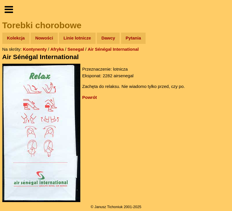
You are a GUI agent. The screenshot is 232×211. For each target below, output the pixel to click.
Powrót (89, 97)
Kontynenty (35, 49)
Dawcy (108, 37)
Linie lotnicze (77, 37)
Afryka (57, 49)
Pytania (133, 37)
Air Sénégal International (113, 49)
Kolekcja (16, 37)
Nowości (44, 37)
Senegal (75, 49)
